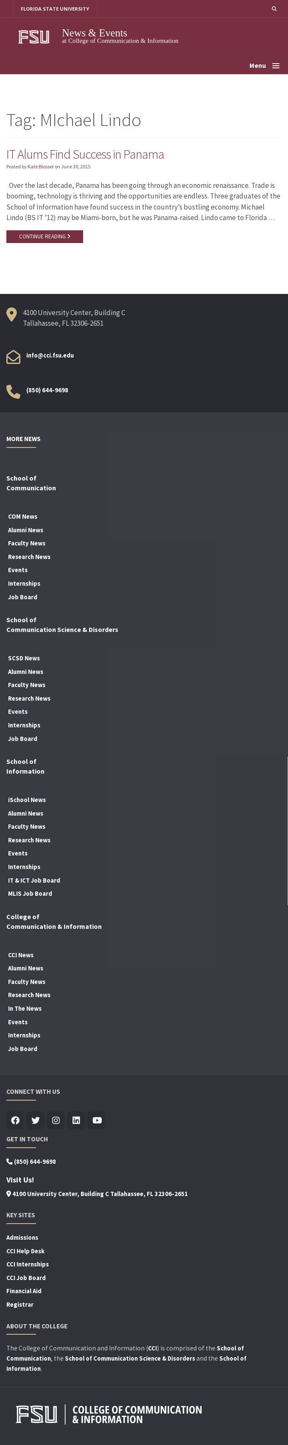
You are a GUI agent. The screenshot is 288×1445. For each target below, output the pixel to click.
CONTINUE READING (44, 236)
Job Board (22, 597)
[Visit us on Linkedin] (76, 1121)
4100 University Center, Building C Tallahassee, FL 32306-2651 (97, 1194)
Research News (29, 557)
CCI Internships (27, 1265)
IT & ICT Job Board (34, 880)
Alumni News (25, 530)
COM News (22, 517)
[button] (274, 8)
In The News (25, 1009)
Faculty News (26, 544)
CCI (152, 1349)
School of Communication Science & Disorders (130, 1359)
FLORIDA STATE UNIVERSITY (55, 9)
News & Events (94, 33)
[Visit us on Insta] (55, 1121)
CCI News (21, 955)
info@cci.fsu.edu (50, 355)
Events (18, 570)
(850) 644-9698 (47, 390)
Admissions (22, 1238)
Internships (24, 584)
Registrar (20, 1305)
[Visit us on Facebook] (15, 1121)
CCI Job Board (26, 1278)
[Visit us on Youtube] (96, 1121)
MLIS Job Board (30, 894)
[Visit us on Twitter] (35, 1121)
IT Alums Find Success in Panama (85, 154)
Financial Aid (24, 1291)
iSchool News (27, 800)
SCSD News (24, 658)
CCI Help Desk (25, 1251)
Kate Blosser (41, 166)
